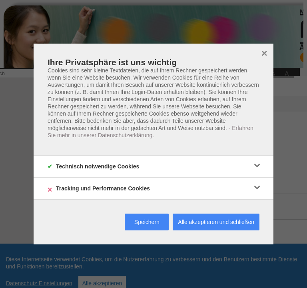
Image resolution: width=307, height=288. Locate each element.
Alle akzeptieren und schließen (216, 222)
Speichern (146, 222)
